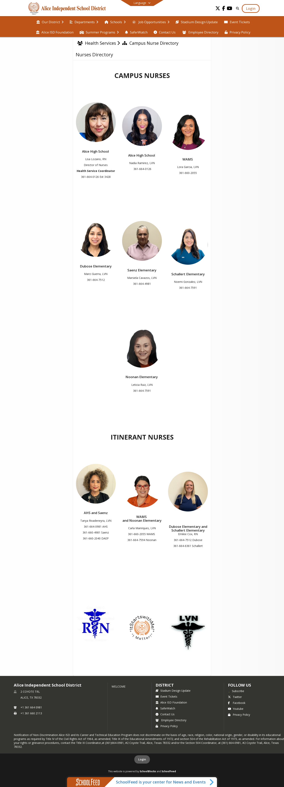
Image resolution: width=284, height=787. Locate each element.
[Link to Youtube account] (230, 9)
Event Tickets (166, 696)
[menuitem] (50, 22)
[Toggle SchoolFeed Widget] (212, 782)
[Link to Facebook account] (224, 9)
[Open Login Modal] (251, 8)
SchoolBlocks (148, 771)
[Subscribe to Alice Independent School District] (236, 691)
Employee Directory (171, 720)
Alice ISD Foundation (171, 702)
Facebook (236, 703)
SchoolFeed (169, 771)
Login (142, 759)
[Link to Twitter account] (218, 9)
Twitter (235, 697)
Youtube (235, 709)
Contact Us (165, 714)
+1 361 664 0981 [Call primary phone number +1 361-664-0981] (31, 707)
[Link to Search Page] (236, 8)
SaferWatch (165, 708)
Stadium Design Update (173, 690)
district (165, 685)
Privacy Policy (167, 726)
